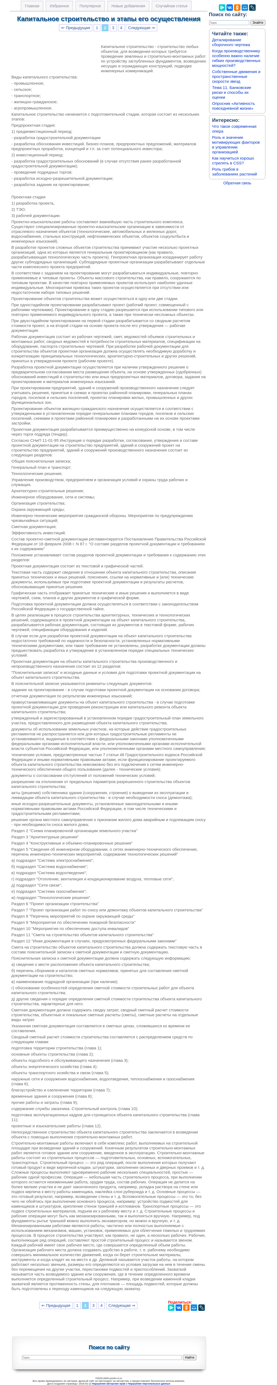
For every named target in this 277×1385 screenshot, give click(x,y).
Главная (32, 6)
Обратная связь (237, 183)
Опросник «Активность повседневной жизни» (233, 106)
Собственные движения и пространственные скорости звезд (236, 76)
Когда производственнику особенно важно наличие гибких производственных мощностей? (236, 58)
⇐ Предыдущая (75, 28)
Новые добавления (128, 6)
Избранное (59, 6)
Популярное (90, 6)
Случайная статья (171, 6)
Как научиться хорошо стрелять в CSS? (233, 160)
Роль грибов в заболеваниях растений (234, 171)
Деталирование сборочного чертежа (231, 42)
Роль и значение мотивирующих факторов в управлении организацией (236, 144)
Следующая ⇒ (141, 28)
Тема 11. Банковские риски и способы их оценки (231, 92)
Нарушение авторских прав (108, 1383)
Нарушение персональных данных (149, 1383)
